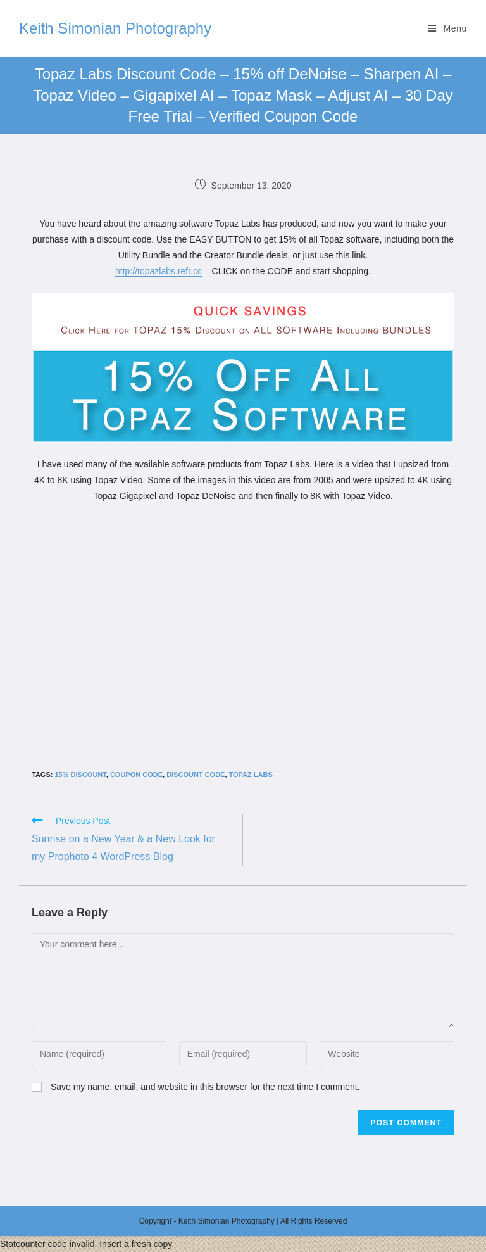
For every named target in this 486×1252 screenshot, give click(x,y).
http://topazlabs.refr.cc (158, 271)
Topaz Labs (251, 774)
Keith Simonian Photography (115, 28)
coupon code (136, 774)
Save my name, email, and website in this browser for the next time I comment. (205, 1087)
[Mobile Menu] (447, 28)
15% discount (80, 774)
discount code (195, 774)
